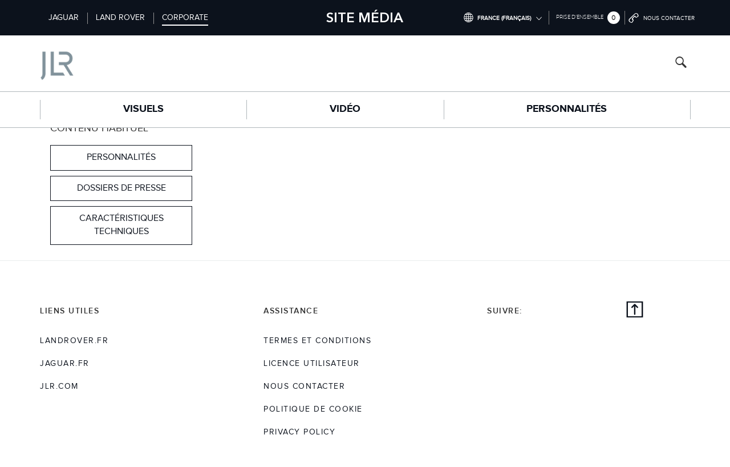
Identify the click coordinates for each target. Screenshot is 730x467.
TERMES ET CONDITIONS (317, 340)
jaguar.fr (65, 363)
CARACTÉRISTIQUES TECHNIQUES (121, 225)
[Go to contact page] (662, 17)
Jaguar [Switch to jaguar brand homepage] (63, 17)
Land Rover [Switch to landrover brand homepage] (120, 17)
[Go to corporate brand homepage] (105, 63)
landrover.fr (74, 340)
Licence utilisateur (311, 363)
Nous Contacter (304, 386)
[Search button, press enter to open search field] (681, 63)
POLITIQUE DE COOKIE (313, 409)
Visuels (143, 109)
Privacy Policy (299, 432)
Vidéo (345, 109)
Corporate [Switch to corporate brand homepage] (185, 17)
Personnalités (566, 109)
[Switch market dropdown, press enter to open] (502, 18)
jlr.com (59, 386)
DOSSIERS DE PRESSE (121, 188)
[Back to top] (634, 311)
